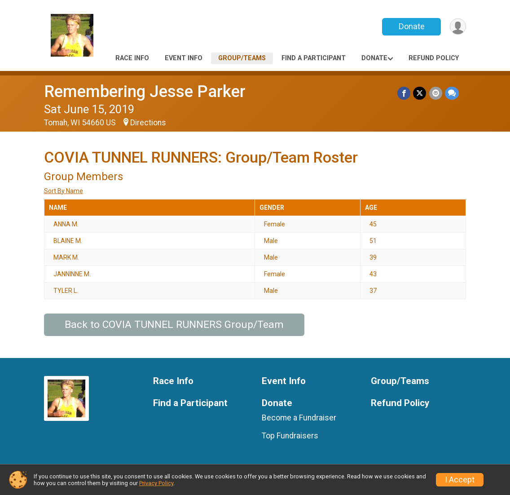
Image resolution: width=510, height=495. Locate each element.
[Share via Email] (435, 93)
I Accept (460, 479)
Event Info (183, 58)
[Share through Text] (452, 93)
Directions (148, 122)
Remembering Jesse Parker (145, 91)
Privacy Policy (156, 483)
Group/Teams (242, 58)
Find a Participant (313, 58)
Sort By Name (63, 190)
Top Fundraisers (290, 435)
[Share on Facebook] (404, 93)
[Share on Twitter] (419, 93)
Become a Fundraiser (299, 417)
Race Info (132, 58)
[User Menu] (457, 26)
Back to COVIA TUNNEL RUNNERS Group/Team (174, 324)
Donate (411, 26)
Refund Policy (434, 58)
